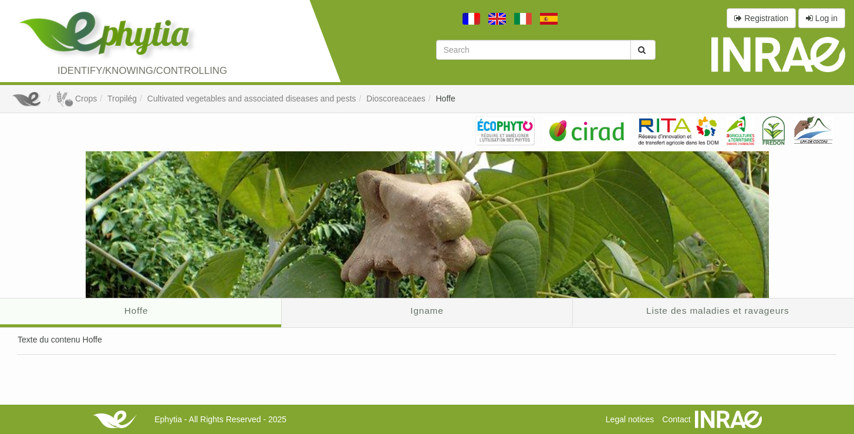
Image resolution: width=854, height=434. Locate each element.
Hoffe (445, 98)
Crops (76, 98)
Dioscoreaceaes (395, 98)
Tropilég (122, 98)
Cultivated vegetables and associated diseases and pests (251, 98)
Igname (426, 311)
